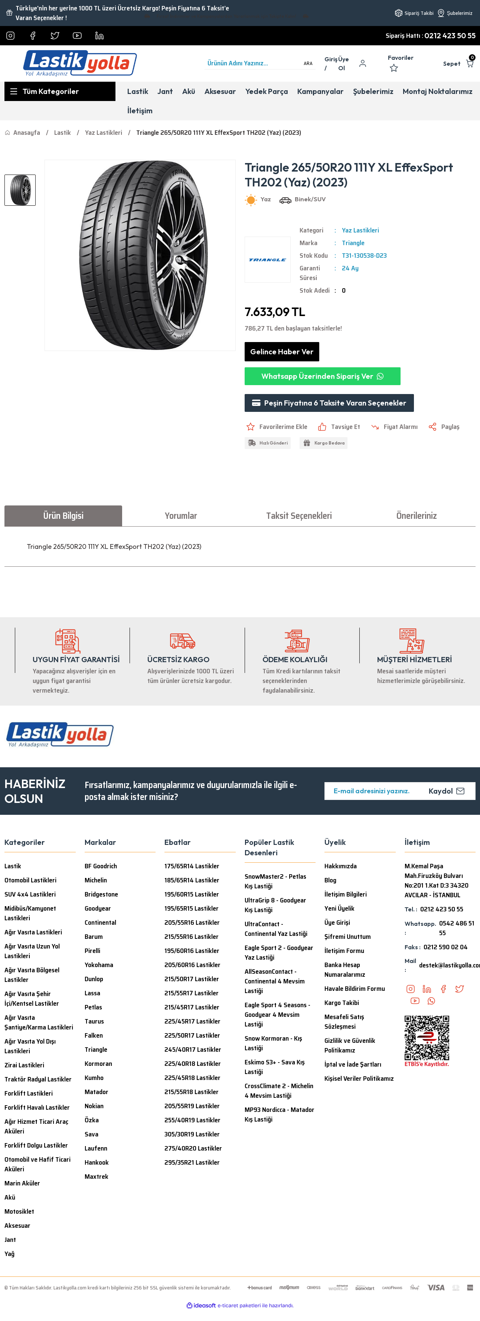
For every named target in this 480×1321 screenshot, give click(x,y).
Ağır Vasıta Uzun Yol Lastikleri (32, 951)
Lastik (12, 866)
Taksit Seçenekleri (299, 516)
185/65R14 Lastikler (191, 880)
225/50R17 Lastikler (192, 1035)
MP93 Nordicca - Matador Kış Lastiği (279, 1114)
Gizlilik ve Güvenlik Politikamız (349, 1045)
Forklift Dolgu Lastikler (36, 1145)
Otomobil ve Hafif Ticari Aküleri (37, 1164)
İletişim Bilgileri (345, 894)
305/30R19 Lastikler (192, 1134)
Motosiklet (19, 1211)
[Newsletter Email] (400, 791)
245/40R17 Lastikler (192, 1049)
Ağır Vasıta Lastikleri (33, 932)
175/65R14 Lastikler (191, 866)
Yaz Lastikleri (360, 230)
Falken (94, 1035)
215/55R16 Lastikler (191, 936)
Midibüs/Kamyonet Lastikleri (30, 913)
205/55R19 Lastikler (192, 1106)
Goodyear (98, 908)
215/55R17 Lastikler (191, 993)
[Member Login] (331, 63)
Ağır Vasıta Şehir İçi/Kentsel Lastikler (31, 998)
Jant (10, 1239)
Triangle (353, 243)
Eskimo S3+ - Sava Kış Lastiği (275, 1067)
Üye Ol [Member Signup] (343, 63)
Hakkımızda (340, 866)
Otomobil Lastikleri (30, 880)
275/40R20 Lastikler (193, 1148)
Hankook (97, 1162)
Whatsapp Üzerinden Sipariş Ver (322, 376)
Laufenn (96, 1148)
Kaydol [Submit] (447, 790)
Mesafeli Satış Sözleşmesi (344, 1021)
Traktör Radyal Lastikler (38, 1079)
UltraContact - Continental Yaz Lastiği (276, 928)
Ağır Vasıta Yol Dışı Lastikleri (30, 1046)
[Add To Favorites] (276, 427)
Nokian (94, 1106)
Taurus (94, 1021)
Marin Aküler (22, 1183)
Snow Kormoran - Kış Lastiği (273, 1043)
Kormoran (98, 1063)
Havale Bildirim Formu (354, 988)
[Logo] (80, 63)
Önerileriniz (416, 516)
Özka (92, 1120)
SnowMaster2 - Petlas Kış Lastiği (275, 881)
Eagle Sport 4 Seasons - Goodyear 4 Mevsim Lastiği (277, 1014)
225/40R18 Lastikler (192, 1063)
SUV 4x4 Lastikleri (30, 894)
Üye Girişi (337, 922)
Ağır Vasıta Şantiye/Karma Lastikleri (38, 1022)
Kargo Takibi (341, 1003)
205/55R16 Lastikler (192, 922)
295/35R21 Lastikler (192, 1162)
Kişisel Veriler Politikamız (359, 1078)
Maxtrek (96, 1176)
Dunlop (94, 979)
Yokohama (99, 965)
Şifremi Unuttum (347, 936)
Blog (330, 880)
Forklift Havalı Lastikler (37, 1107)
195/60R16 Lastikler (191, 951)
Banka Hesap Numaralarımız (344, 969)
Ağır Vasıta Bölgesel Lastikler (31, 975)
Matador (96, 1092)
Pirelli (92, 951)
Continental (100, 922)
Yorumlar (181, 516)
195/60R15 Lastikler (191, 894)
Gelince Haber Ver (282, 351)
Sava (91, 1134)
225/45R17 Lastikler (192, 1021)
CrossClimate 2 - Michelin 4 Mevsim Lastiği (279, 1090)
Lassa (92, 993)
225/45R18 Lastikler (192, 1078)
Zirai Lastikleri (24, 1065)
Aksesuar (17, 1225)
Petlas (93, 1007)
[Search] (260, 63)
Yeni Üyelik (339, 908)
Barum (94, 936)
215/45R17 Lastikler (191, 1007)
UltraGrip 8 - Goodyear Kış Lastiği (275, 905)
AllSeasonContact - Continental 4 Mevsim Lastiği (275, 981)
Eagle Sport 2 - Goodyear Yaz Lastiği (279, 952)
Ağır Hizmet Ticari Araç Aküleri (36, 1126)
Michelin (96, 880)
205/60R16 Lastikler (192, 965)
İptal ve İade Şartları (352, 1064)
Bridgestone (101, 894)
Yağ (9, 1254)
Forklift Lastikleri (28, 1093)
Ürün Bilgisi (63, 516)
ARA (308, 63)
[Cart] (459, 63)
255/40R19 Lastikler (192, 1120)
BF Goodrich (101, 866)
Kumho (94, 1078)
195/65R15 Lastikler (191, 908)
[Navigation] (59, 91)
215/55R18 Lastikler (191, 1092)
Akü (9, 1197)
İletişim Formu (344, 951)
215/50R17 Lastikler (191, 979)
